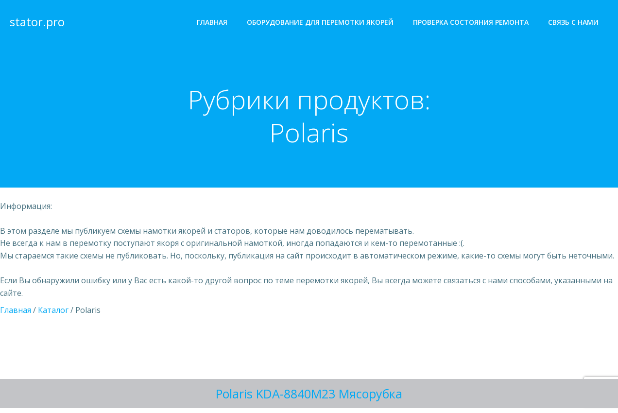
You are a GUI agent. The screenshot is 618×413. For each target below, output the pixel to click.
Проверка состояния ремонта (471, 22)
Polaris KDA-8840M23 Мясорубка (309, 393)
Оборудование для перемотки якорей (320, 22)
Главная (212, 22)
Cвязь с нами (573, 22)
